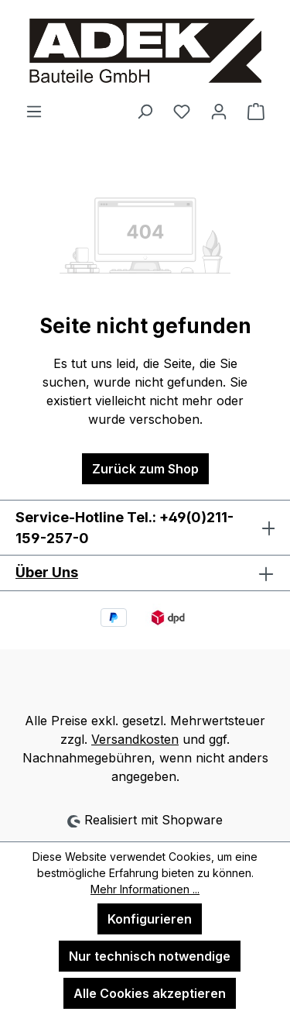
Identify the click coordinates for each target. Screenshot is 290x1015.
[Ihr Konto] (218, 110)
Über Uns (46, 572)
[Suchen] (144, 110)
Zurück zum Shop (145, 469)
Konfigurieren (149, 919)
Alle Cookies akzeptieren (149, 993)
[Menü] (34, 110)
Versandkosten (135, 739)
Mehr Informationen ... (145, 889)
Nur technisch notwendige (149, 956)
